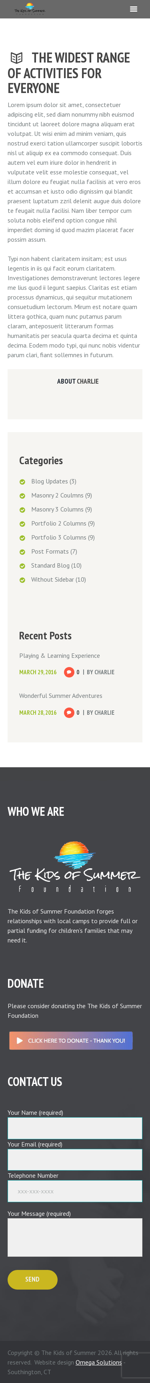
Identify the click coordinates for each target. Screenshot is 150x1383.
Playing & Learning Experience (59, 655)
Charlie (88, 381)
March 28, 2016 (37, 712)
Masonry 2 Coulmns (57, 495)
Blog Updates (49, 481)
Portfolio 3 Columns (58, 537)
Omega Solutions (99, 1362)
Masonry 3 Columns (57, 509)
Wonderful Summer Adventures (60, 696)
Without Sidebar (52, 579)
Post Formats (50, 551)
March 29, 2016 (37, 672)
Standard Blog (50, 565)
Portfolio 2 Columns (58, 523)
